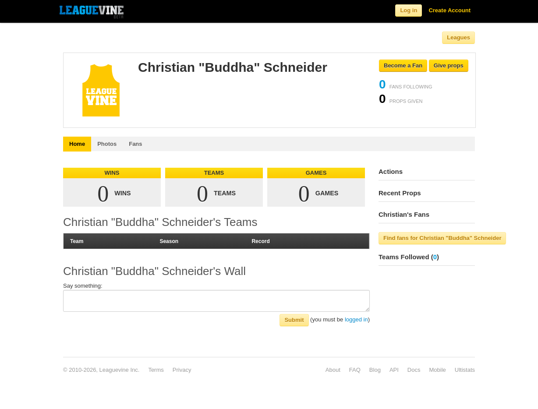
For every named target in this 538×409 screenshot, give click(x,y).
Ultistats (465, 370)
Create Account (449, 10)
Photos (107, 144)
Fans (135, 144)
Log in (408, 10)
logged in (356, 319)
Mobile (437, 370)
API (394, 370)
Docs (414, 370)
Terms (155, 370)
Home (77, 144)
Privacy (182, 370)
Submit (294, 320)
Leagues (458, 37)
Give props (449, 65)
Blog (375, 370)
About (333, 370)
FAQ (355, 370)
